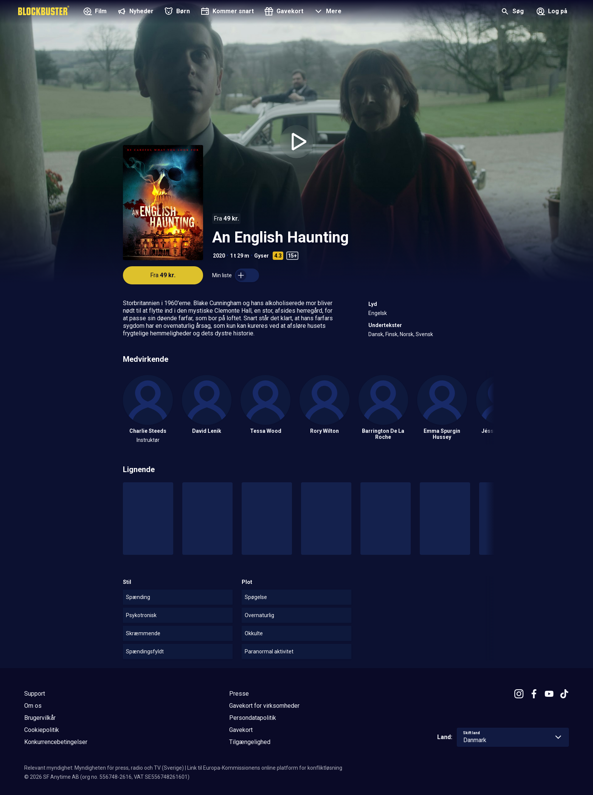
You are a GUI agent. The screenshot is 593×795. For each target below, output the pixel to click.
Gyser (261, 256)
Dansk (375, 334)
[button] (327, 12)
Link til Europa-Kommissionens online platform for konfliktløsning (264, 768)
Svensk (424, 334)
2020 (219, 256)
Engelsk (377, 313)
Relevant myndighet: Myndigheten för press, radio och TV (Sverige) (104, 768)
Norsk (406, 334)
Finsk (391, 334)
